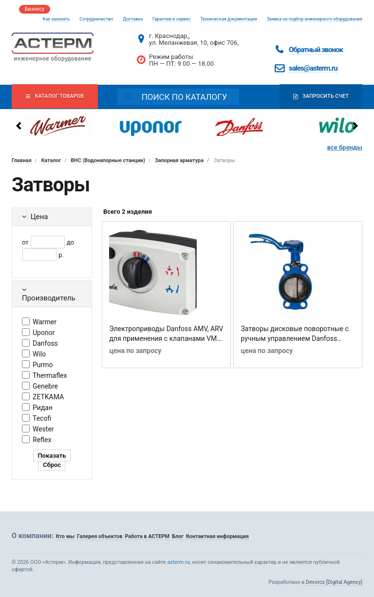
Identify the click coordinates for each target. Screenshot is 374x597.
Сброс (52, 464)
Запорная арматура (179, 160)
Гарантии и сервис (171, 19)
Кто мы (65, 536)
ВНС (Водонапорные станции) (108, 160)
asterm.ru (178, 562)
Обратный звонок (316, 49)
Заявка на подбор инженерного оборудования (314, 19)
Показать (51, 455)
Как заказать (56, 19)
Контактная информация (217, 536)
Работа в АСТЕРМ (147, 536)
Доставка (133, 19)
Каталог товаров (60, 96)
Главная (22, 160)
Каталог (51, 160)
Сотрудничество (96, 19)
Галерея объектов (99, 536)
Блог (178, 536)
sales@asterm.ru (313, 68)
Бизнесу (34, 9)
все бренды (344, 147)
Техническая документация (228, 19)
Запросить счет (315, 96)
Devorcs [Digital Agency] (334, 582)
